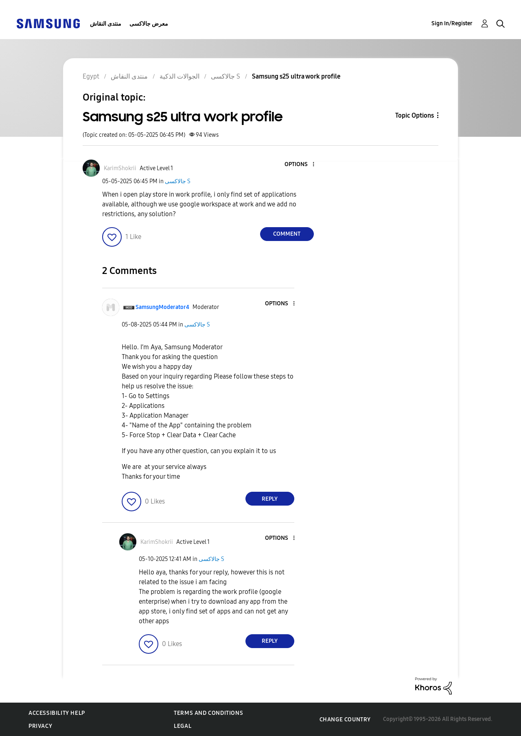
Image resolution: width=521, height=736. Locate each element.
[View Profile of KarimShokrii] (120, 168)
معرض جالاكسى (148, 23)
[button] (299, 165)
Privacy (40, 726)
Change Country (345, 719)
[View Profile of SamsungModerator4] (162, 307)
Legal (182, 726)
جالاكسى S (177, 181)
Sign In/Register (452, 23)
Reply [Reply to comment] (270, 498)
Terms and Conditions (208, 713)
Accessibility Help (56, 713)
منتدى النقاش (105, 23)
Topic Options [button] (414, 115)
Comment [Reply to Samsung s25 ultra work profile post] (286, 233)
